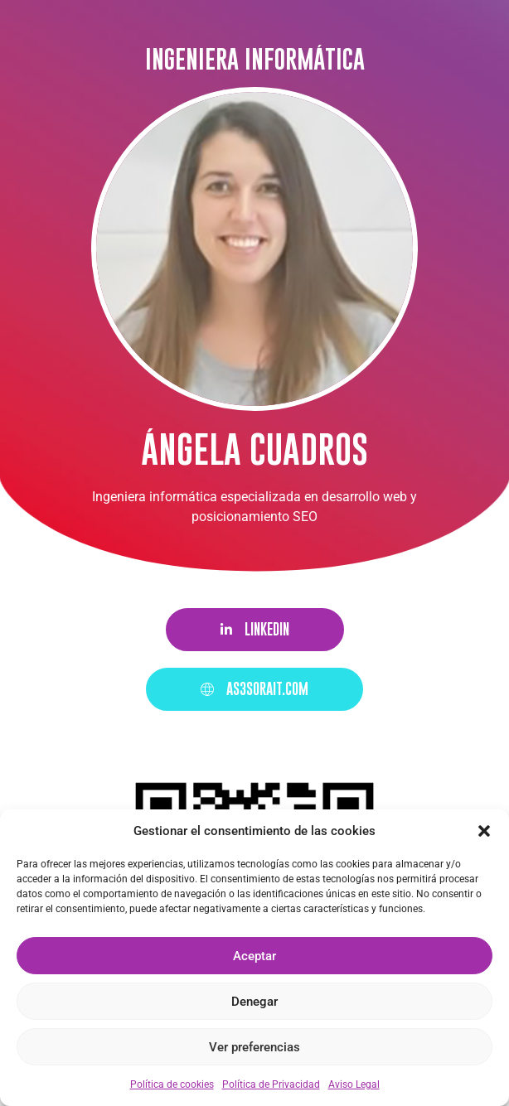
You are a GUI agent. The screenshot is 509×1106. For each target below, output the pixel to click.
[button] (484, 831)
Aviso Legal (354, 1084)
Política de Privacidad (271, 1084)
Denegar (254, 1001)
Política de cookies (172, 1084)
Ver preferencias (254, 1047)
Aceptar (254, 956)
